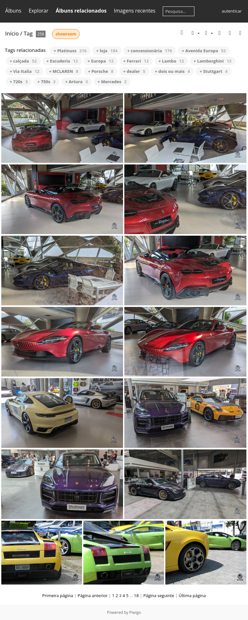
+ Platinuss (70, 51)
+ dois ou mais (172, 71)
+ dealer (134, 71)
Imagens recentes (134, 10)
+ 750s (46, 81)
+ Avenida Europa (204, 51)
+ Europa (101, 61)
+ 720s (19, 81)
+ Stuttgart (214, 71)
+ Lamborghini (213, 61)
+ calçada (23, 61)
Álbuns (13, 10)
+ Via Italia (24, 71)
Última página (192, 595)
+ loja (107, 51)
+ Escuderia (62, 61)
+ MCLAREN (63, 71)
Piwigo (135, 612)
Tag (28, 33)
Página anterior (93, 595)
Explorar (38, 10)
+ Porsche (100, 71)
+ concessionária (149, 51)
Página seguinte (158, 595)
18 (136, 595)
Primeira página (57, 595)
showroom (66, 34)
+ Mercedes (112, 81)
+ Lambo (171, 61)
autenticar (232, 11)
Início (12, 33)
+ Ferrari (136, 61)
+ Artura (76, 81)
